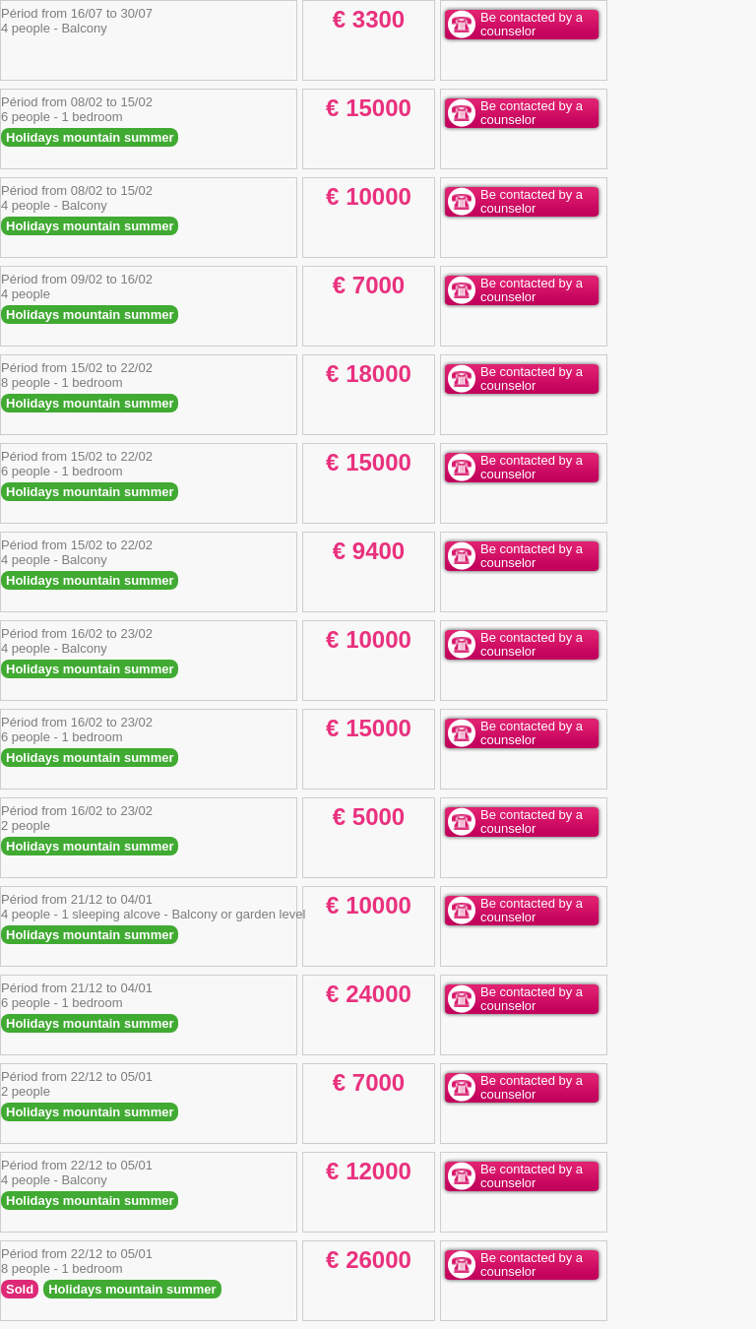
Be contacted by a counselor (531, 24)
